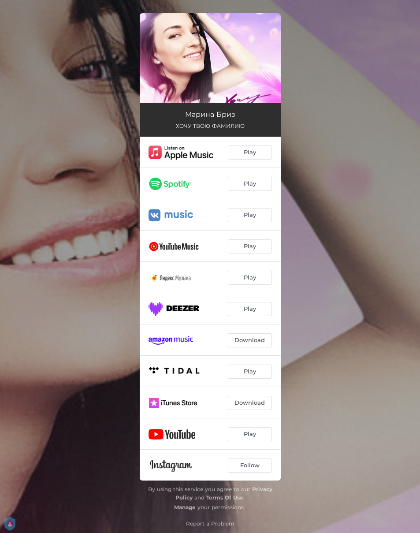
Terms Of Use (224, 497)
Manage (185, 507)
